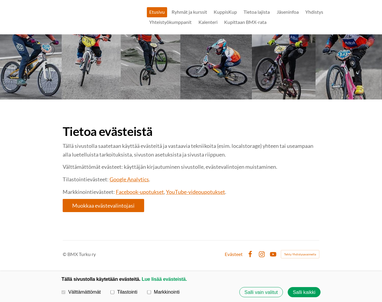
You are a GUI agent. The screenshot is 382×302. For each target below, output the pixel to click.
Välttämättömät (81, 292)
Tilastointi (123, 292)
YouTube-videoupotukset (195, 191)
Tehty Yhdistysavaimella (300, 254)
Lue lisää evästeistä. (164, 279)
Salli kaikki (304, 292)
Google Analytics (129, 179)
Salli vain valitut (261, 292)
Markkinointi (163, 292)
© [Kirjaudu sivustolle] (65, 254)
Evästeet (234, 254)
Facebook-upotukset (140, 191)
